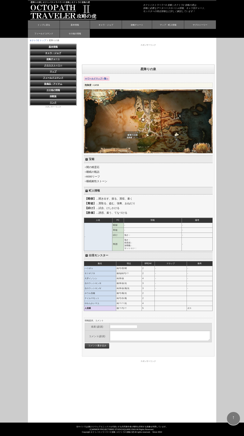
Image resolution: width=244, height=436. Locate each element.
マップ (53, 71)
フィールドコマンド (43, 33)
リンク (53, 102)
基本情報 (75, 25)
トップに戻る (43, 25)
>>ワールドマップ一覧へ (96, 78)
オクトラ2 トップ (38, 40)
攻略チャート (137, 25)
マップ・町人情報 (168, 25)
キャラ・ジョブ (106, 25)
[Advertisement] (148, 54)
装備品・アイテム (53, 84)
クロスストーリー (53, 65)
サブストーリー (200, 25)
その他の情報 (75, 33)
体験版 (53, 96)
